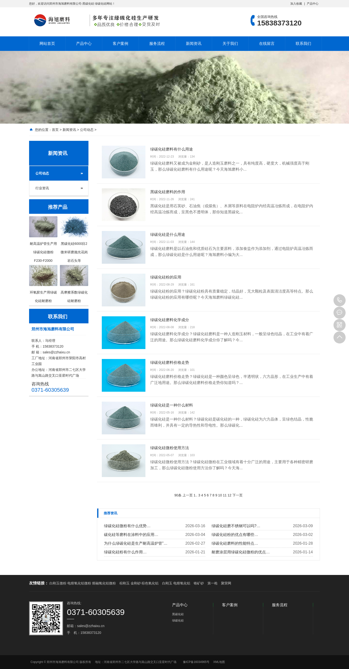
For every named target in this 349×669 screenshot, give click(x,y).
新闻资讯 (193, 43)
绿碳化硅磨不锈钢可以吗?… (236, 526)
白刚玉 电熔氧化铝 (176, 583)
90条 (178, 495)
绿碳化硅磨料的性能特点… (235, 543)
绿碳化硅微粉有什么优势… (127, 526)
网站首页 (47, 43)
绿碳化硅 (178, 620)
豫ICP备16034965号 (196, 662)
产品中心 (312, 3)
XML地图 (219, 662)
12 (229, 495)
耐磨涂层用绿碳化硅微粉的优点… (241, 552)
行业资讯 (42, 188)
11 (225, 495)
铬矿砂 (199, 583)
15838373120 (339, 300)
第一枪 (212, 583)
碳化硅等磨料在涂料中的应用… (131, 535)
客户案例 (120, 43)
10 (220, 495)
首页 (55, 130)
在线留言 (267, 43)
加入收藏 (296, 3)
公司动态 (87, 130)
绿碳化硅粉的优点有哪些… (235, 535)
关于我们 (230, 43)
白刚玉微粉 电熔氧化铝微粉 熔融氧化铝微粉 (82, 583)
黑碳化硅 (178, 614)
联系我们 (303, 43)
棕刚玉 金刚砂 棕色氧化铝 (139, 583)
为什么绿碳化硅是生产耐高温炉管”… (135, 543)
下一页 (237, 495)
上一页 (187, 495)
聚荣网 (226, 583)
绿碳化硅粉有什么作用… (125, 552)
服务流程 (157, 43)
